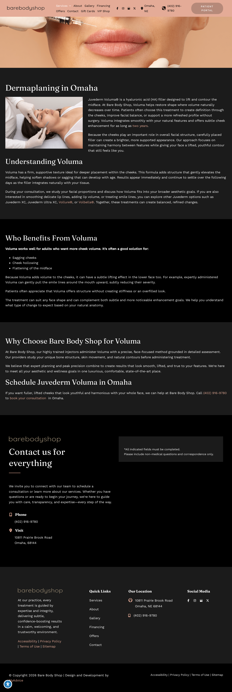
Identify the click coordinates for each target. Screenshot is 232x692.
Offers (94, 636)
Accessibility (27, 641)
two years (140, 126)
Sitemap (49, 646)
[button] (69, 6)
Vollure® (65, 202)
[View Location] (142, 8)
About (94, 609)
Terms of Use (30, 646)
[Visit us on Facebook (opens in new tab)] (117, 8)
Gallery (94, 618)
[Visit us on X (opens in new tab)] (134, 8)
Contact (95, 645)
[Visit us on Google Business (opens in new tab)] (128, 8)
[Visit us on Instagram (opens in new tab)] (123, 8)
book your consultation (28, 398)
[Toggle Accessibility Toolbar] (8, 684)
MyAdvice (16, 680)
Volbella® (86, 202)
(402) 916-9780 (215, 393)
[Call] (175, 8)
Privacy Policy (50, 641)
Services (95, 600)
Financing (96, 627)
